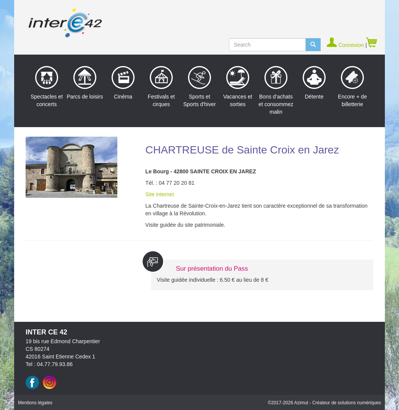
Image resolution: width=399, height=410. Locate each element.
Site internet (159, 194)
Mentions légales (35, 402)
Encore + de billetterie (352, 86)
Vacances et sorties (237, 86)
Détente (314, 83)
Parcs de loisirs (85, 83)
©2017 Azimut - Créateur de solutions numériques (324, 402)
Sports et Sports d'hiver (199, 86)
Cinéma (123, 83)
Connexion (346, 45)
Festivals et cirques (161, 86)
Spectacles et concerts (47, 86)
